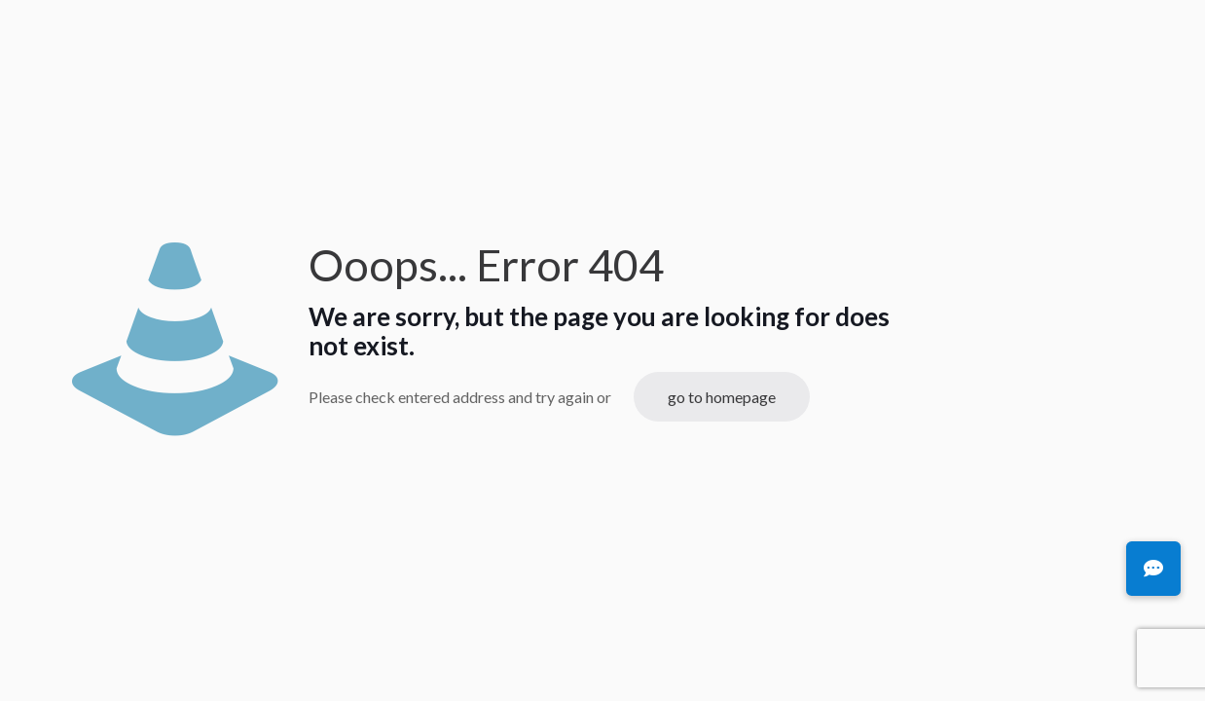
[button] (1153, 568)
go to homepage (722, 396)
